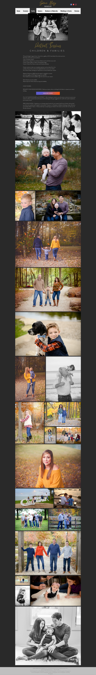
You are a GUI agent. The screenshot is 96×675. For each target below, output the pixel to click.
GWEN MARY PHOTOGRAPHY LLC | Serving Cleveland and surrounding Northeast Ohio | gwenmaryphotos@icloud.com (50, 669)
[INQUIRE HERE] (48, 93)
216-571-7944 (57, 669)
